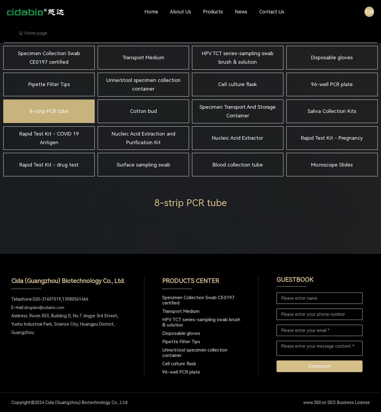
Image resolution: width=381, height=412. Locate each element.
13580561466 (75, 299)
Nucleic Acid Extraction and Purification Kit (143, 138)
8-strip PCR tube (48, 111)
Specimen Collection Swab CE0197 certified (49, 57)
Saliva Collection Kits (331, 111)
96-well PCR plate (332, 84)
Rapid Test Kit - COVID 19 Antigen (49, 138)
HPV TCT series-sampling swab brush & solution (238, 57)
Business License (353, 402)
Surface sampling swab (143, 165)
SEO (331, 402)
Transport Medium (143, 57)
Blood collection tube (238, 165)
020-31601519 (47, 299)
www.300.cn (314, 402)
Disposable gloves (332, 57)
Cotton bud (143, 111)
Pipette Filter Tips (49, 84)
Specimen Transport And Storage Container (237, 111)
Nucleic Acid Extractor (237, 138)
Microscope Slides (332, 165)
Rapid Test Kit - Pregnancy (332, 138)
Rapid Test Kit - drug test (49, 165)
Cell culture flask (237, 84)
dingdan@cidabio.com (44, 307)
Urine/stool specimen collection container (143, 84)
